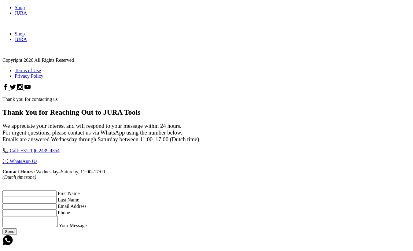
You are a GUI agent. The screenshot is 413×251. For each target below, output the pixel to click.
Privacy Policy (29, 76)
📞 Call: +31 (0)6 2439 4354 (31, 150)
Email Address (72, 206)
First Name (69, 193)
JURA (21, 13)
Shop (20, 7)
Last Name (68, 199)
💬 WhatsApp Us (19, 161)
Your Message (79, 227)
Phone (64, 212)
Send (9, 233)
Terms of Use (28, 70)
